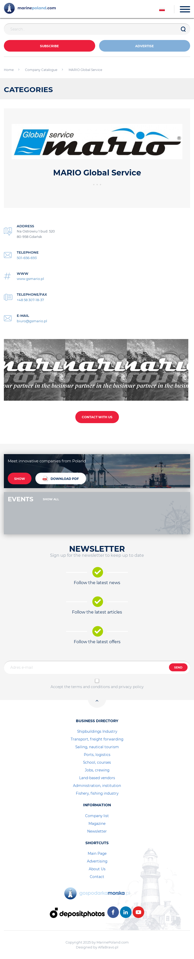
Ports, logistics (97, 755)
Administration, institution (97, 786)
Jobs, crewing (97, 770)
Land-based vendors (97, 778)
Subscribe (49, 46)
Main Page (97, 853)
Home (9, 70)
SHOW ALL (51, 499)
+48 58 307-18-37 (30, 300)
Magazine (97, 823)
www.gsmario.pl (30, 279)
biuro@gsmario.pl (32, 321)
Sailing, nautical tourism (97, 747)
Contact (97, 877)
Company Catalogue (41, 70)
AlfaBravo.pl (108, 947)
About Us (97, 869)
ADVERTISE (144, 46)
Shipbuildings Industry (97, 731)
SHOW (19, 479)
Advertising (97, 861)
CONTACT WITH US (97, 417)
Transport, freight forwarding (97, 739)
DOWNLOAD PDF (61, 478)
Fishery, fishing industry (97, 793)
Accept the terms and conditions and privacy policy (97, 686)
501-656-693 (27, 258)
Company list (97, 816)
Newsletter (97, 831)
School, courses (97, 762)
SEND (178, 667)
